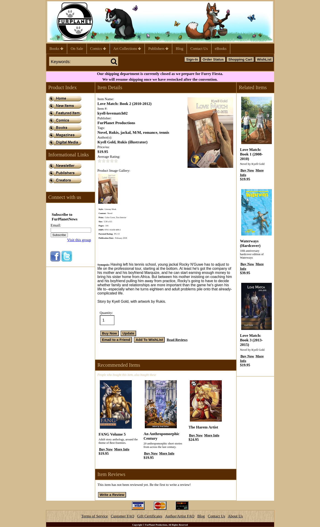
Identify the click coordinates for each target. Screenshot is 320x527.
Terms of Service (94, 516)
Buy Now (106, 449)
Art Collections (127, 48)
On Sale (77, 48)
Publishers (158, 48)
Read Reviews (177, 340)
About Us (235, 516)
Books (57, 48)
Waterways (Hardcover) (250, 243)
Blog (179, 48)
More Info (121, 449)
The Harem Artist (203, 427)
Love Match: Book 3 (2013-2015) (251, 340)
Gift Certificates (149, 516)
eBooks (221, 48)
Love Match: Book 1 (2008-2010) (251, 154)
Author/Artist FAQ (179, 516)
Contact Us (199, 48)
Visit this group (79, 240)
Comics (98, 48)
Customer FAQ (122, 516)
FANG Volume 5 (112, 434)
